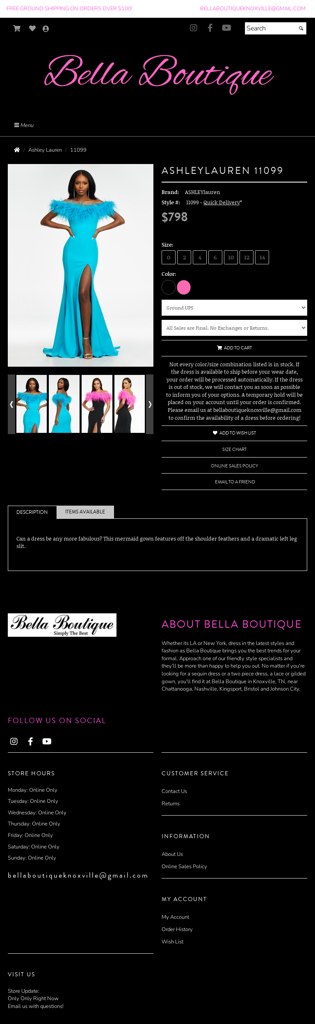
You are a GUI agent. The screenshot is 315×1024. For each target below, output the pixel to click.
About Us (172, 854)
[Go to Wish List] (32, 28)
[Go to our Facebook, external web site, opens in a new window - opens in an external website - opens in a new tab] (210, 28)
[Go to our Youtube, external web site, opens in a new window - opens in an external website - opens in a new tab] (226, 28)
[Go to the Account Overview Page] (46, 29)
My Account (175, 917)
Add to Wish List (234, 433)
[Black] (169, 287)
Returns (171, 803)
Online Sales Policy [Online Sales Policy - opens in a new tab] (234, 466)
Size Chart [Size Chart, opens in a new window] (234, 449)
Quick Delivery (221, 202)
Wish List (172, 941)
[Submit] (301, 28)
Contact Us (174, 791)
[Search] (275, 28)
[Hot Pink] (184, 287)
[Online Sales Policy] (234, 328)
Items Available (85, 512)
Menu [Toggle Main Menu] (23, 125)
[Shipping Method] (234, 308)
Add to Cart (234, 348)
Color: (169, 273)
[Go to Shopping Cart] (17, 28)
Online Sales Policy (184, 866)
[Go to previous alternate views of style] (11, 404)
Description (32, 512)
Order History (177, 929)
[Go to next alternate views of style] (149, 404)
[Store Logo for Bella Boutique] (157, 76)
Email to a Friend (235, 482)
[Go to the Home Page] (17, 150)
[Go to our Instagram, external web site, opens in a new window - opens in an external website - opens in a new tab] (193, 28)
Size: (167, 244)
